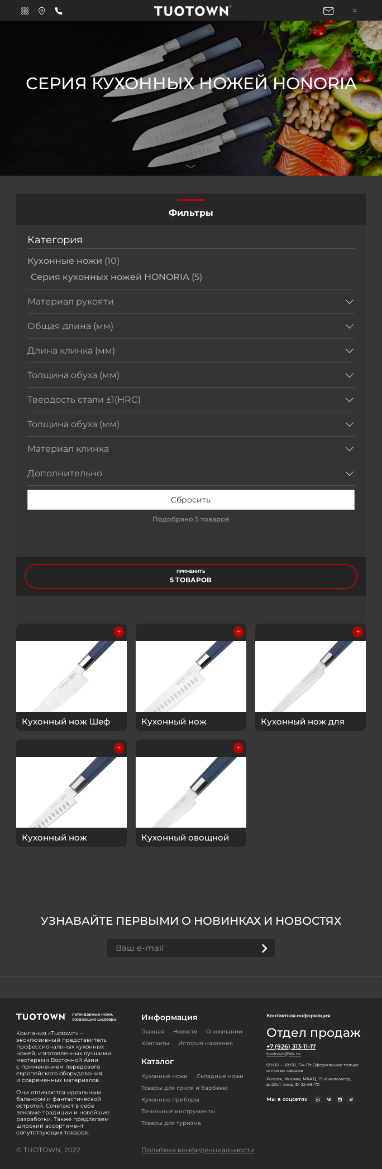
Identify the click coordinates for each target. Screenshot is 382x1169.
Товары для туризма (171, 1123)
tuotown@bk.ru (283, 1053)
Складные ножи (220, 1076)
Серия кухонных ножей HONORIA (116, 277)
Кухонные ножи (73, 260)
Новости (185, 1031)
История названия (205, 1043)
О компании (224, 1031)
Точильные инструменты (178, 1111)
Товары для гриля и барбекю (184, 1087)
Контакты (155, 1043)
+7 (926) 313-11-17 (291, 1046)
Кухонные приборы (170, 1099)
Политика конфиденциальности (198, 1150)
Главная (152, 1031)
